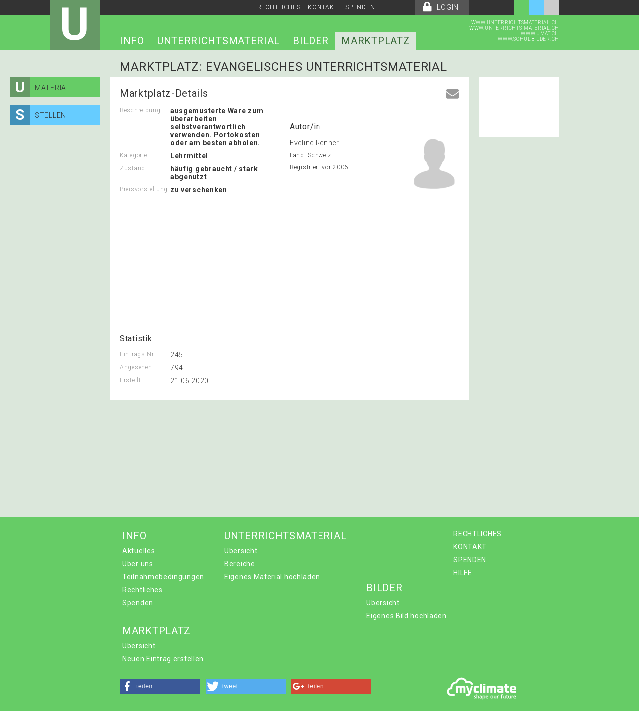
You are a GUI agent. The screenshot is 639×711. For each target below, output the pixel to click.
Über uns (137, 564)
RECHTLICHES (279, 7)
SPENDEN (360, 7)
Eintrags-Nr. (137, 354)
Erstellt (130, 380)
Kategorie (133, 155)
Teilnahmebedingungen (163, 577)
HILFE (391, 7)
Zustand (132, 168)
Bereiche (239, 564)
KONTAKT (323, 7)
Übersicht (240, 551)
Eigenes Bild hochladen (406, 616)
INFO (132, 41)
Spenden (137, 603)
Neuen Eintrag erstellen (163, 659)
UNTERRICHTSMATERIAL (218, 41)
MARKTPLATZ (375, 41)
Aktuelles (138, 551)
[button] (160, 686)
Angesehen (136, 367)
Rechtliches (142, 590)
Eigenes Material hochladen (272, 577)
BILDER (310, 41)
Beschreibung (140, 110)
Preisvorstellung (144, 189)
